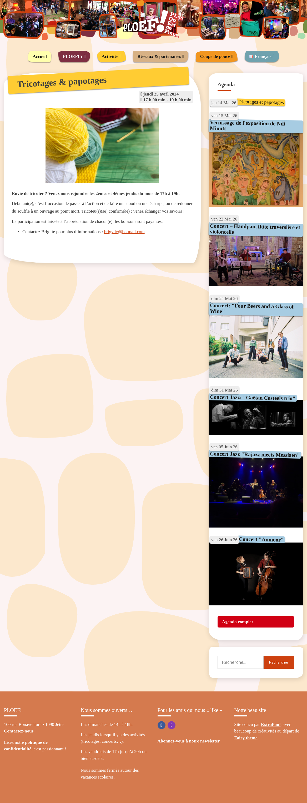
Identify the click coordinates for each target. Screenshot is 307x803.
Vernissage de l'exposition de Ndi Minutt (247, 125)
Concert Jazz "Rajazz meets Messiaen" (255, 454)
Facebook (161, 725)
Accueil (40, 56)
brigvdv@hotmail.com (124, 231)
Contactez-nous (18, 731)
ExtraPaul (271, 724)
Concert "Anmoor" (261, 539)
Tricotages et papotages (261, 102)
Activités (110, 56)
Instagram (171, 725)
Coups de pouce (215, 56)
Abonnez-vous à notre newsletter (189, 741)
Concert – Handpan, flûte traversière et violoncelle (255, 229)
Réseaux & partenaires (159, 56)
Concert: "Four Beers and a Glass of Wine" (252, 308)
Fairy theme (245, 737)
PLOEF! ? (73, 56)
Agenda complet (237, 621)
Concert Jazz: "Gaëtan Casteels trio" (252, 397)
